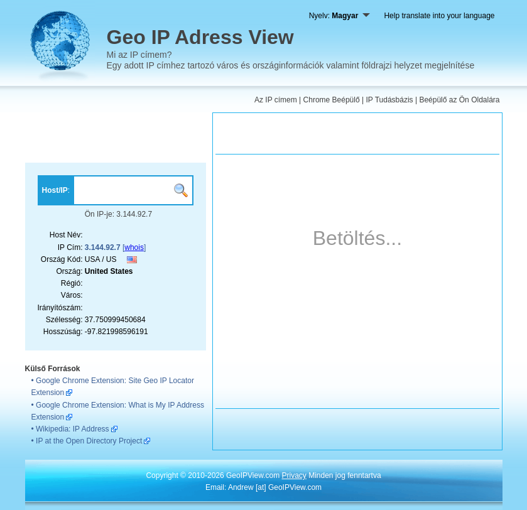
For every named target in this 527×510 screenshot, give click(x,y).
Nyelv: (340, 15)
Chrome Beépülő (331, 99)
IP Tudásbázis (389, 99)
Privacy (293, 475)
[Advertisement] (116, 137)
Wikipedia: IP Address (72, 429)
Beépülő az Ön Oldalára (459, 99)
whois (134, 247)
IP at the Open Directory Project (89, 441)
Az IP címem (275, 99)
